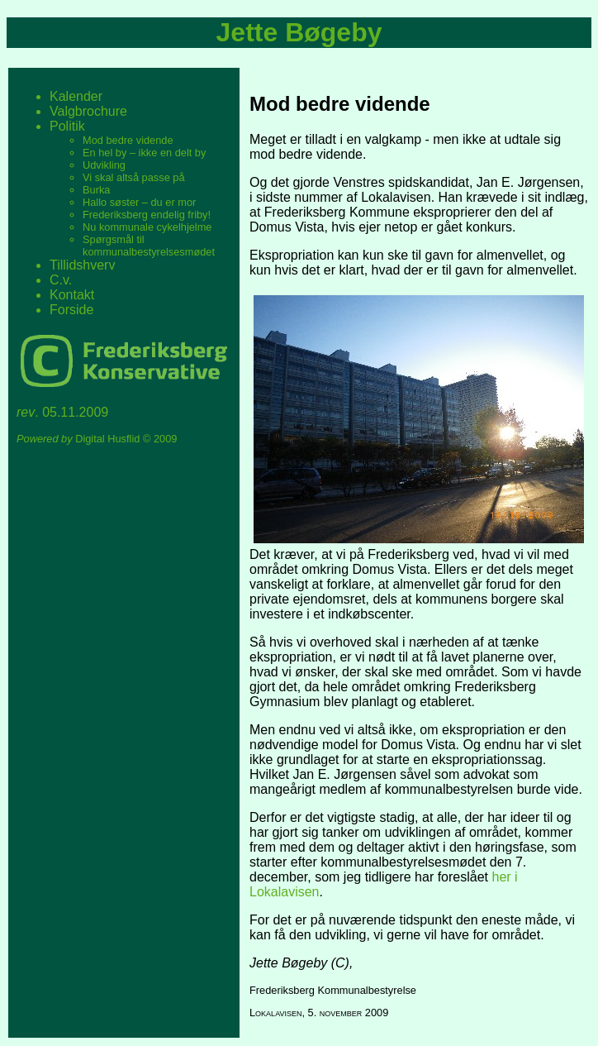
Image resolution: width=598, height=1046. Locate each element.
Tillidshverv (82, 265)
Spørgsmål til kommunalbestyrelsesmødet (149, 245)
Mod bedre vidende (128, 140)
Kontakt (72, 295)
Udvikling (104, 165)
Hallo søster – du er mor (139, 202)
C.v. (61, 280)
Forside (71, 310)
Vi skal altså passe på (134, 177)
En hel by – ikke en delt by (144, 152)
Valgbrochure (88, 111)
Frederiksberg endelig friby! (147, 214)
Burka (96, 190)
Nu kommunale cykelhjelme (147, 227)
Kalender (76, 96)
